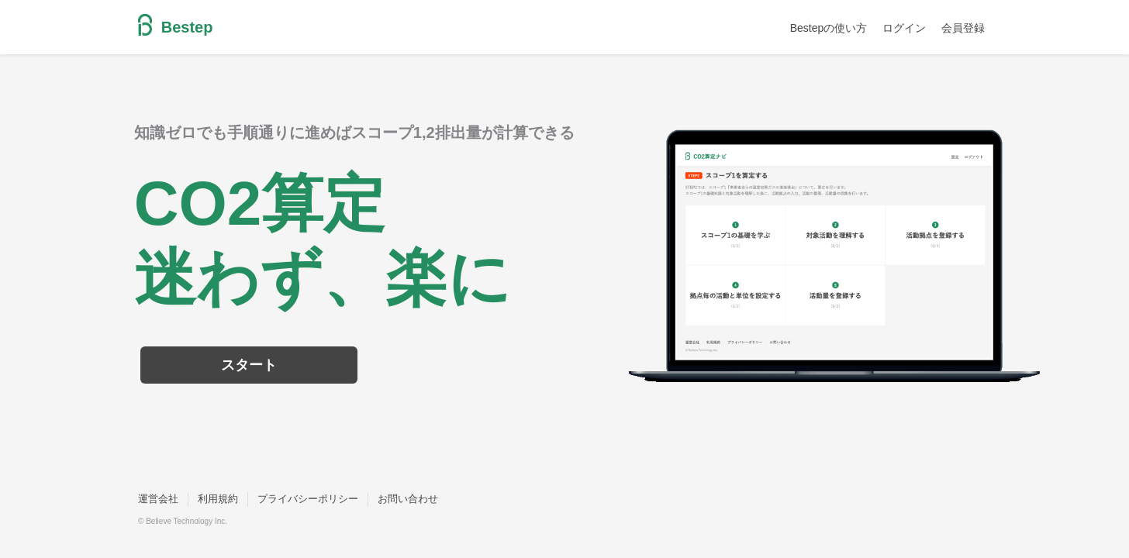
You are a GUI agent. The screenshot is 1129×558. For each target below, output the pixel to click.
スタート (249, 365)
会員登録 (963, 28)
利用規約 (218, 499)
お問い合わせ (408, 499)
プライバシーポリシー (307, 499)
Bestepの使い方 (829, 28)
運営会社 (158, 499)
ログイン (904, 28)
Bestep (175, 27)
